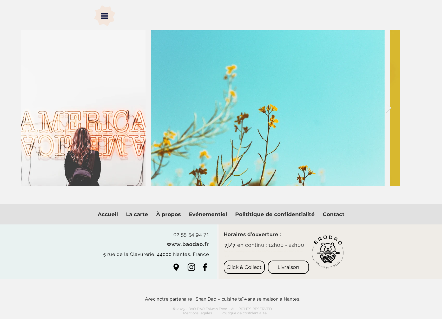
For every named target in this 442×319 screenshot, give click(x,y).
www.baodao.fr (188, 244)
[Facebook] (205, 267)
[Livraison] (288, 267)
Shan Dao (206, 299)
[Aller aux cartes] (176, 267)
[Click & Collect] (244, 267)
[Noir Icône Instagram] (191, 267)
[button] (104, 16)
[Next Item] (389, 108)
